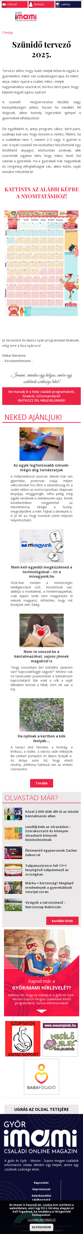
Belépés (39, 4)
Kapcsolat (41, 1182)
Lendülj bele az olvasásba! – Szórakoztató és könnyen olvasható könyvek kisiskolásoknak (48, 833)
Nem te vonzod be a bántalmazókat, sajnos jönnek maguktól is (41, 656)
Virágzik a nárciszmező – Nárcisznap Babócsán (45, 904)
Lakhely (65, 4)
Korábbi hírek (62, 920)
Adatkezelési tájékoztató (41, 1197)
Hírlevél (12, 4)
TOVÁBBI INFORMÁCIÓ (41, 1220)
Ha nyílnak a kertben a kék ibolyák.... (42, 738)
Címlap (7, 32)
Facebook (77, 16)
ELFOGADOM (41, 1227)
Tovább (42, 783)
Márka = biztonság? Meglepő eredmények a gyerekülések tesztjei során (49, 887)
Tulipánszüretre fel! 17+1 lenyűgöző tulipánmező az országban (47, 869)
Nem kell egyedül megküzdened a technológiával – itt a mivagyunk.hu (41, 571)
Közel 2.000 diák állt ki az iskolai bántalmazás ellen (51, 813)
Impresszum (41, 1189)
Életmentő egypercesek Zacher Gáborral (51, 852)
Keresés (68, 16)
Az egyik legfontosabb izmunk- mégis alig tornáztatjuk (41, 467)
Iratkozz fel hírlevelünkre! (41, 400)
